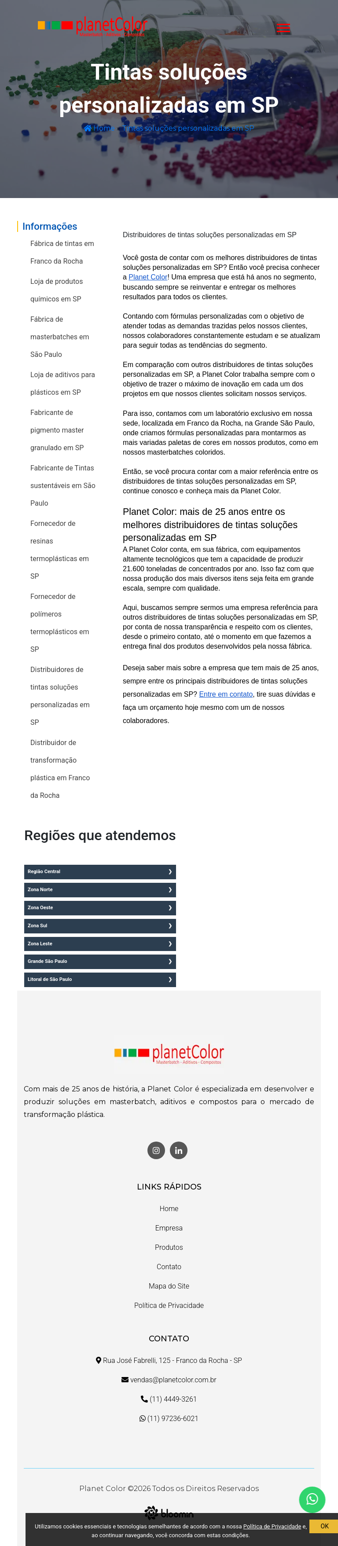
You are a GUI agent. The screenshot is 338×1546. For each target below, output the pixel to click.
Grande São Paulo (47, 961)
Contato (169, 1267)
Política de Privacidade (169, 1305)
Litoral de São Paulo (50, 979)
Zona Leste (40, 944)
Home (99, 128)
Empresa (169, 1228)
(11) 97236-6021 (169, 1418)
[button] (283, 26)
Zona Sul (37, 926)
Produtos (169, 1247)
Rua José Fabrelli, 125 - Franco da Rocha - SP (169, 1360)
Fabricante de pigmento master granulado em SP (57, 430)
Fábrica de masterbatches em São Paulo (59, 337)
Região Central (44, 871)
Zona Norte (40, 889)
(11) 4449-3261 (169, 1399)
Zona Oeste (40, 908)
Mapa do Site (169, 1286)
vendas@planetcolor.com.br (168, 1380)
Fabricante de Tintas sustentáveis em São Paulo (63, 485)
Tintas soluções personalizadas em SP (188, 128)
